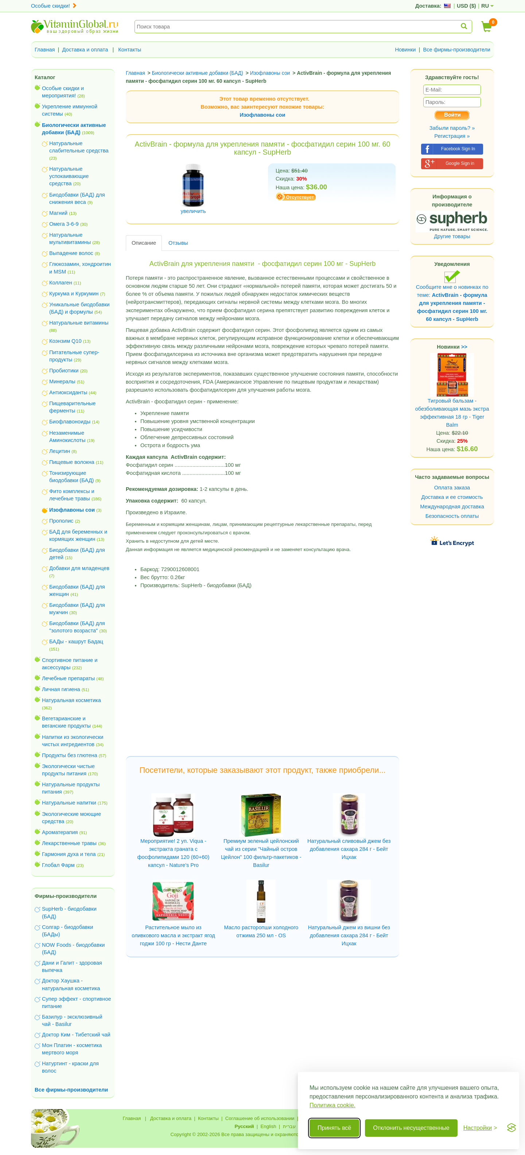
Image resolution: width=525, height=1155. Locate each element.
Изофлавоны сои (262, 115)
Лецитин (59, 451)
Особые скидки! (54, 6)
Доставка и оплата (85, 50)
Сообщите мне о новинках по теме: (452, 296)
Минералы (62, 381)
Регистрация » (452, 136)
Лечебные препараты (68, 678)
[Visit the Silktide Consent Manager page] (511, 1128)
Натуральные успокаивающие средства (69, 176)
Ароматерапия (60, 832)
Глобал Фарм (58, 865)
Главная (45, 50)
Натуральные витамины (79, 323)
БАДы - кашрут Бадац (76, 641)
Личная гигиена (61, 689)
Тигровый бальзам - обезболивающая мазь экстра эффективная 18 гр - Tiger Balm (452, 399)
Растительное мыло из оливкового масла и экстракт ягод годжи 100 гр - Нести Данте (173, 935)
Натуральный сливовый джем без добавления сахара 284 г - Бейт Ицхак (348, 849)
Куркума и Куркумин (73, 293)
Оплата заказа (452, 488)
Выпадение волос (71, 253)
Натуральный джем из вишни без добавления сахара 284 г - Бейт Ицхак (349, 935)
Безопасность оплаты (452, 516)
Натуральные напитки (69, 803)
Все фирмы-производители (456, 50)
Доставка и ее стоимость (452, 497)
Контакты (129, 50)
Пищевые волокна (71, 462)
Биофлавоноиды (69, 422)
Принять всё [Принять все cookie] (334, 1128)
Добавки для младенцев (79, 568)
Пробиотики (63, 370)
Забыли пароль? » (452, 128)
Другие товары (452, 236)
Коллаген (60, 283)
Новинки (405, 50)
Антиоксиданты (68, 392)
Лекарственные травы (69, 843)
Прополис (61, 521)
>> (464, 347)
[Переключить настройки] (480, 1128)
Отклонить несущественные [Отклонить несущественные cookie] (411, 1128)
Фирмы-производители (66, 896)
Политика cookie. (332, 1105)
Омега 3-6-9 (64, 224)
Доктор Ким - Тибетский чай (76, 1035)
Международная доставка (452, 506)
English (268, 1126)
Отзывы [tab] (178, 243)
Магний (58, 213)
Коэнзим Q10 (65, 341)
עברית (289, 1126)
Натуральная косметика (71, 700)
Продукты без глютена (69, 755)
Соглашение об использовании (260, 1118)
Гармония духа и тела (69, 854)
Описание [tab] (144, 243)
